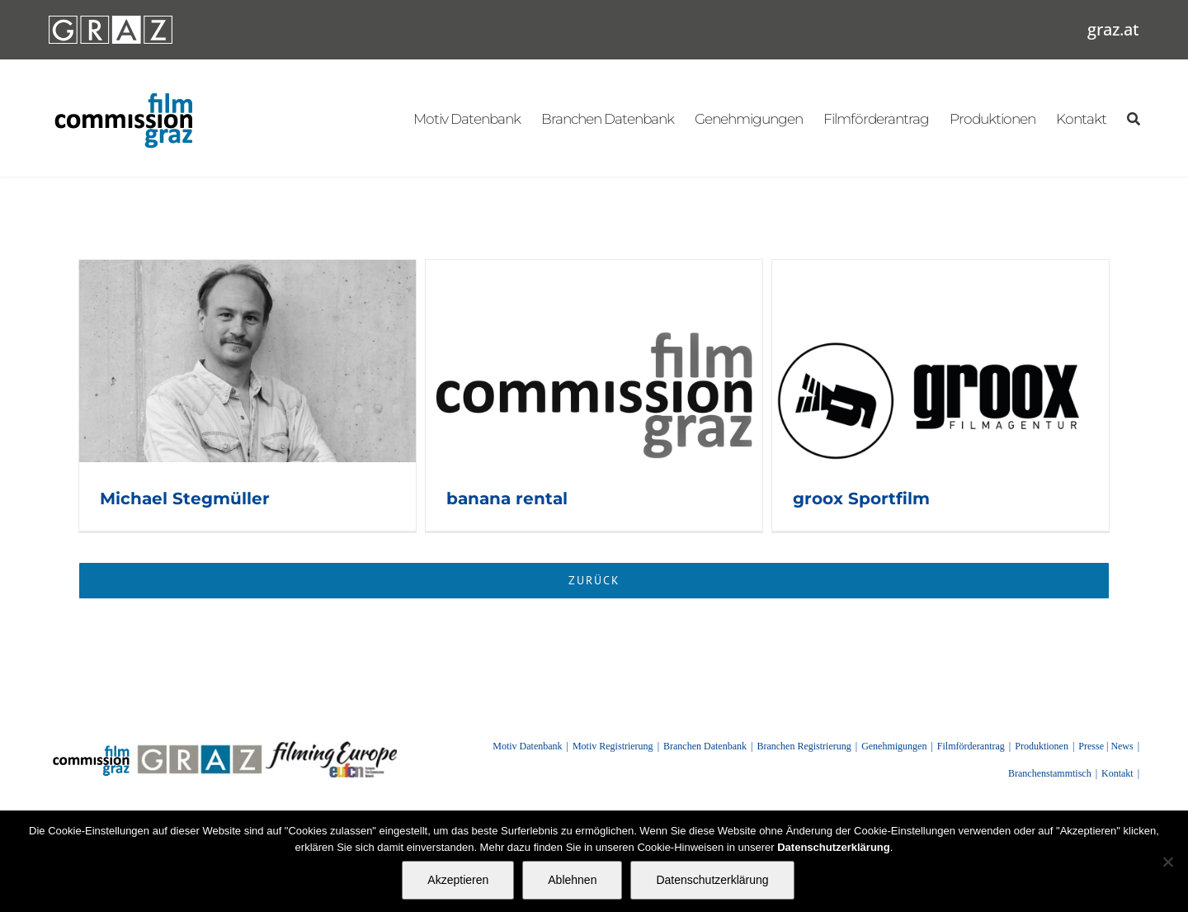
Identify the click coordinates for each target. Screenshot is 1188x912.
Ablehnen (572, 879)
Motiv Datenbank (527, 746)
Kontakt (1117, 773)
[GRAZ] (200, 747)
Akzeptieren (457, 879)
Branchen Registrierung (804, 746)
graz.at (1113, 29)
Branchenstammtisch (1049, 773)
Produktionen (1041, 746)
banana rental (507, 498)
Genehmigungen (893, 746)
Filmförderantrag (971, 746)
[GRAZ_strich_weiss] (110, 21)
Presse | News (1105, 746)
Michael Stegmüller (185, 498)
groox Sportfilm (861, 498)
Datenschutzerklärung (712, 879)
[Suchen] (1133, 118)
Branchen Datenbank (705, 746)
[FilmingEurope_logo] (331, 747)
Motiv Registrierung (613, 746)
